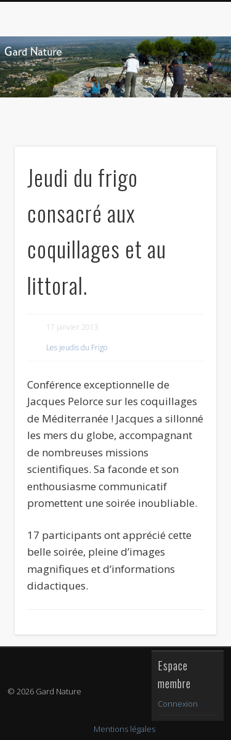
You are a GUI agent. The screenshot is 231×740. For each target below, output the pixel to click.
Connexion (178, 703)
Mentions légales (124, 728)
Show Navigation (186, 110)
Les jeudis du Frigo (76, 347)
